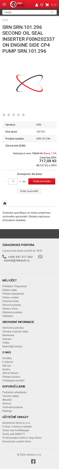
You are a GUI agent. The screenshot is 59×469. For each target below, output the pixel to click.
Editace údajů (9, 290)
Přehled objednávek (13, 293)
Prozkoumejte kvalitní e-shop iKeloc (22, 437)
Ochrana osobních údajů (15, 331)
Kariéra (6, 369)
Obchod (6, 403)
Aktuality (7, 399)
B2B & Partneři (10, 373)
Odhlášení (7, 316)
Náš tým (6, 365)
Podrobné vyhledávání (14, 392)
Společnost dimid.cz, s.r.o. (16, 422)
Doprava (6, 339)
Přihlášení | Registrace (14, 286)
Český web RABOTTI (13, 434)
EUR (54, 5)
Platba (5, 342)
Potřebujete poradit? (13, 380)
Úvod (5, 19)
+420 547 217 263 (20, 257)
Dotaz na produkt (29, 191)
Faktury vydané (10, 297)
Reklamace (8, 335)
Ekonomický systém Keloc (16, 441)
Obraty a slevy (10, 308)
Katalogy (7, 410)
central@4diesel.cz (17, 260)
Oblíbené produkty (12, 312)
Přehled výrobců (11, 376)
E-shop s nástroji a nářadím (17, 426)
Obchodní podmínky (13, 327)
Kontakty (7, 358)
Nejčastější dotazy (12, 346)
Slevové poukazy (11, 304)
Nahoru (4, 203)
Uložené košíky (10, 301)
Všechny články (10, 396)
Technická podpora (12, 407)
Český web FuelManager (15, 430)
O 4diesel (7, 361)
